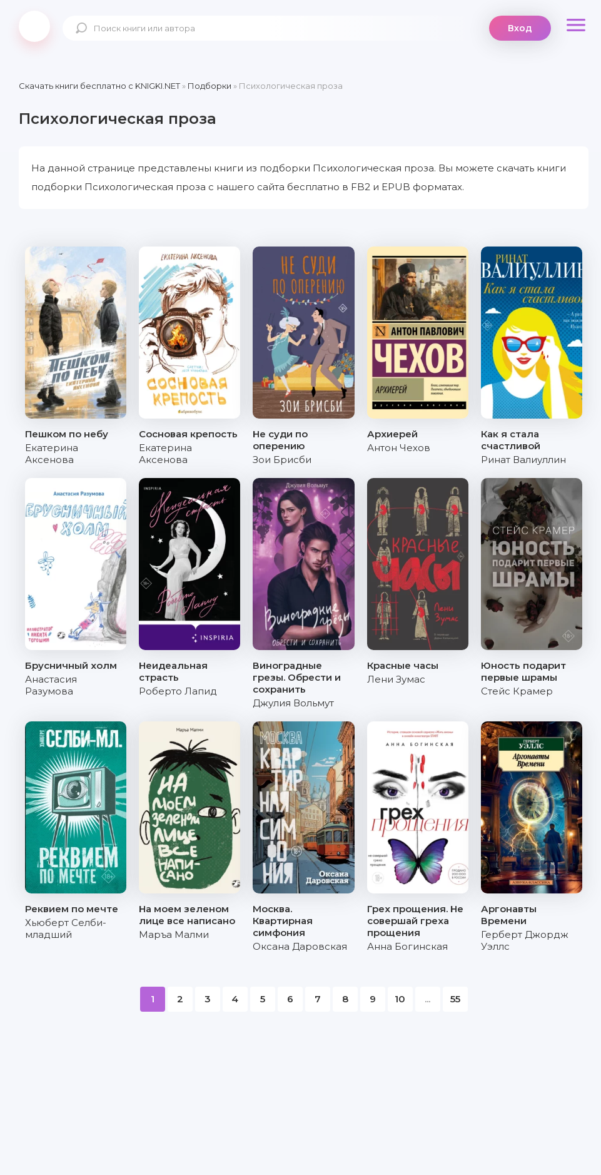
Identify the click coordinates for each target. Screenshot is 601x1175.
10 (400, 999)
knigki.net (34, 26)
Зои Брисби (282, 459)
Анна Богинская (407, 946)
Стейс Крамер (517, 691)
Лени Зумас (396, 679)
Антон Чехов (398, 448)
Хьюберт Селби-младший (65, 928)
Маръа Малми (174, 934)
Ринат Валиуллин (523, 459)
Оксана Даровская (300, 946)
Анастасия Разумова (51, 685)
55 (455, 999)
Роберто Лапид (178, 691)
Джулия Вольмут (293, 703)
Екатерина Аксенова (51, 453)
